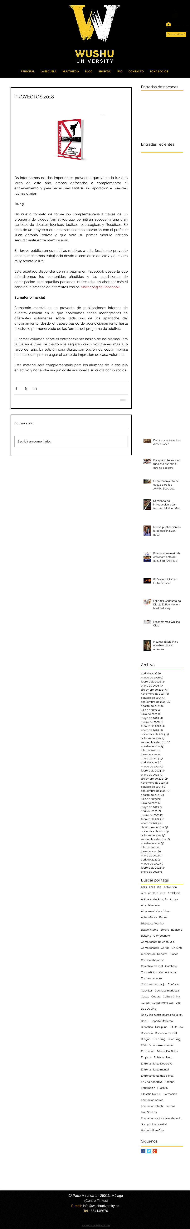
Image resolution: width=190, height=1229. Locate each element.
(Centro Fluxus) (96, 1201)
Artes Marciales (150, 905)
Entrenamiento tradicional (157, 1075)
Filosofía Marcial (151, 1094)
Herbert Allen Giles (153, 1130)
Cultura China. (172, 996)
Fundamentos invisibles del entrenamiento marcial (162, 1118)
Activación (170, 887)
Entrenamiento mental (155, 1069)
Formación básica (152, 1099)
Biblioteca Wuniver (152, 923)
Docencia (147, 1033)
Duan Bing (159, 1039)
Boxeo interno (149, 929)
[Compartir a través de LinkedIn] (35, 388)
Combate (171, 966)
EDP (143, 1045)
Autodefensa (149, 917)
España (169, 1081)
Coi (143, 960)
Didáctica (147, 1026)
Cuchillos (147, 990)
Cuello (145, 996)
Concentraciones (151, 978)
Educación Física (167, 1051)
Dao (178, 1002)
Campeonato (161, 935)
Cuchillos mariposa (167, 990)
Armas (174, 899)
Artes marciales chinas (155, 911)
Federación (148, 1087)
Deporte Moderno (162, 1020)
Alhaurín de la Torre (153, 893)
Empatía (146, 1057)
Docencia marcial (166, 1033)
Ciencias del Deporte (154, 953)
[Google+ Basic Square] (155, 1151)
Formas (170, 1106)
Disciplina (161, 1026)
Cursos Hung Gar (162, 1002)
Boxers (164, 929)
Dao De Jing (148, 1008)
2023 (144, 887)
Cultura (156, 996)
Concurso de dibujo (153, 984)
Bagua (163, 917)
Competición (149, 972)
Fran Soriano (149, 1112)
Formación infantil (152, 1106)
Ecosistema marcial (161, 1045)
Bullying (146, 935)
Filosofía (162, 1087)
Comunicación (168, 972)
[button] (176, 34)
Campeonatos (150, 947)
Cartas (165, 947)
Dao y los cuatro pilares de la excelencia (162, 1014)
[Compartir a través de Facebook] (16, 388)
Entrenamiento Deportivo (156, 1063)
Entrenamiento (163, 1057)
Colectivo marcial (152, 966)
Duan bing (174, 1039)
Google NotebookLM (154, 1124)
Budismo (176, 929)
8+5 (159, 887)
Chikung (177, 947)
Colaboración (155, 960)
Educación (147, 1051)
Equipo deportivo (152, 1081)
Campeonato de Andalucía (158, 941)
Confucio (173, 984)
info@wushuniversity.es (101, 1206)
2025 (152, 887)
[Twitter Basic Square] (149, 1151)
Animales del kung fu (154, 899)
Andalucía (174, 893)
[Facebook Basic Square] (143, 1151)
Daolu (144, 1020)
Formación (170, 1094)
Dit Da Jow (176, 1026)
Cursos (145, 1002)
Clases (174, 953)
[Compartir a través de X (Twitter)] (25, 388)
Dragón (145, 1039)
